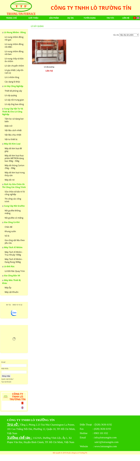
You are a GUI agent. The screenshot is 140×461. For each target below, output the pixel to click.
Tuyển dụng (90, 18)
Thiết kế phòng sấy (13, 90)
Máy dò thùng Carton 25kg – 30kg (14, 166)
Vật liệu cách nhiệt (13, 130)
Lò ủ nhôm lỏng (12, 77)
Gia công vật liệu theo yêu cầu (15, 241)
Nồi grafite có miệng (14, 217)
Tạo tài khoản (6, 382)
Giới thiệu (33, 18)
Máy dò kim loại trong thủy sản (15, 174)
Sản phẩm (54, 18)
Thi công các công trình (13, 200)
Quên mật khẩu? (7, 379)
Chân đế (8, 227)
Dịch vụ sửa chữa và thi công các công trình (14, 186)
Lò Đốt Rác (9, 266)
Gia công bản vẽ (12, 275)
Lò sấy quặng (11, 95)
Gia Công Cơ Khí (12, 222)
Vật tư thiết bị (11, 139)
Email (3, 362)
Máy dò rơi (9, 179)
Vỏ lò (7, 235)
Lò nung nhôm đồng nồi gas (14, 38)
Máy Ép (8, 287)
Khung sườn (10, 231)
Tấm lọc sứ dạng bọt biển (14, 120)
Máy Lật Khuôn (11, 292)
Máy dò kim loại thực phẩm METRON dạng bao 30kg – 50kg (14, 158)
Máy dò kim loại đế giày (13, 149)
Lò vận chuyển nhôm (14, 65)
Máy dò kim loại (12, 143)
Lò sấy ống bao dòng (14, 104)
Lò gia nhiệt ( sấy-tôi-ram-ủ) (14, 71)
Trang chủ (11, 18)
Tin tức (110, 18)
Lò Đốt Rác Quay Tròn (15, 271)
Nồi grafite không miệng (13, 212)
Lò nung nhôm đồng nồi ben (14, 53)
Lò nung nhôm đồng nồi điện (14, 45)
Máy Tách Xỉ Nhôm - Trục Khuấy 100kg (14, 253)
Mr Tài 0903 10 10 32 (14, 305)
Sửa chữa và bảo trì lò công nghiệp (15, 193)
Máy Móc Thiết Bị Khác (11, 282)
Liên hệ (125, 18)
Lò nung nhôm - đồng (15, 32)
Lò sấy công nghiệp (13, 86)
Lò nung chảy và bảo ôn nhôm (14, 60)
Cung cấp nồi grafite (14, 206)
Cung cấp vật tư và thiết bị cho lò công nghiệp (12, 111)
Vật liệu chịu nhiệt (13, 134)
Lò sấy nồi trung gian (14, 99)
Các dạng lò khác (12, 81)
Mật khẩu (4, 368)
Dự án (70, 18)
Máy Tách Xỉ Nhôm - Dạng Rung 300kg (14, 260)
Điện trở (8, 126)
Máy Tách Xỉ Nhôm (13, 247)
